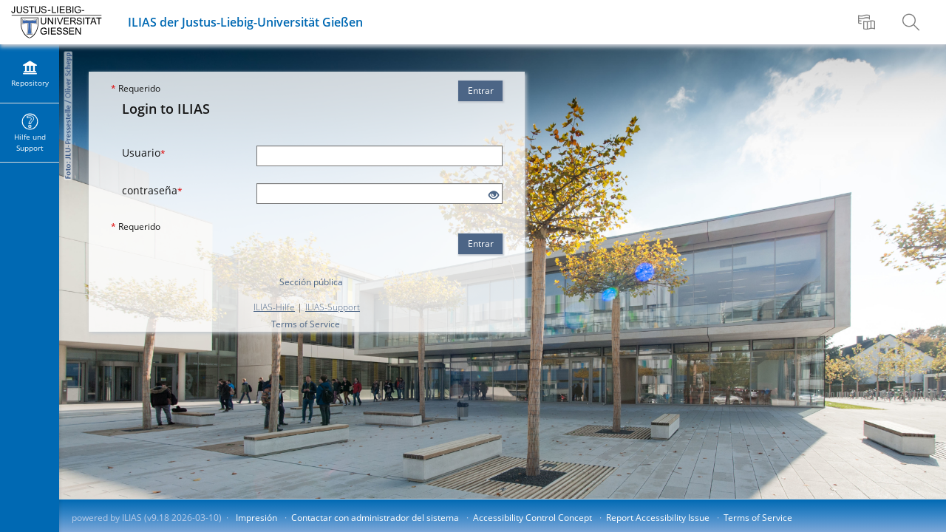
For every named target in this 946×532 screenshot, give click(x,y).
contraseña (152, 190)
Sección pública (311, 282)
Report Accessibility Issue (658, 517)
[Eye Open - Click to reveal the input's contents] (494, 195)
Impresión (256, 517)
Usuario (144, 153)
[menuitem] (868, 22)
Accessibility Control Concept (532, 517)
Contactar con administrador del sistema (375, 517)
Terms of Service (305, 324)
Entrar (481, 90)
